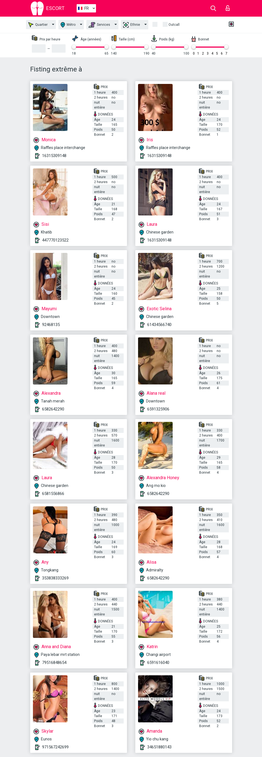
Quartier (38, 24)
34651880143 (159, 747)
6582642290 (53, 409)
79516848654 (54, 662)
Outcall (174, 25)
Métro (68, 25)
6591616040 (158, 662)
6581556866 (53, 493)
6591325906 (158, 409)
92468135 (51, 324)
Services (99, 25)
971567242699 (55, 747)
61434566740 (159, 324)
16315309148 (54, 155)
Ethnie (131, 25)
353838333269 (55, 578)
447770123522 (55, 240)
